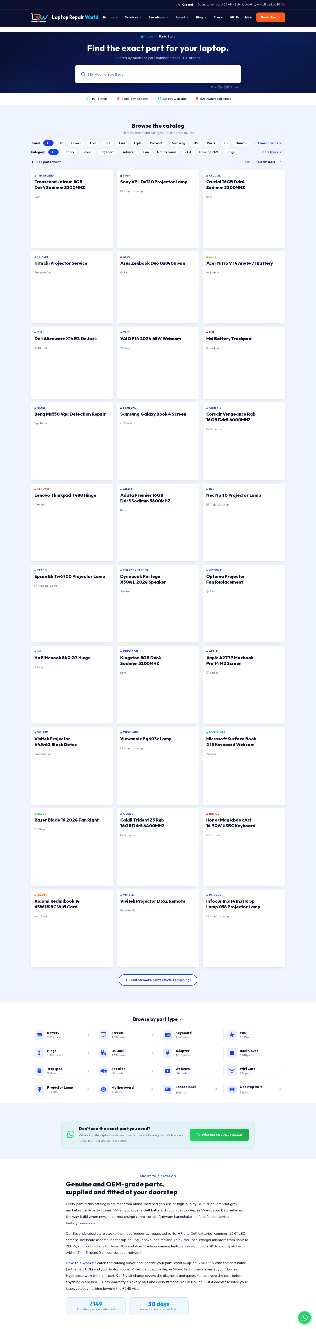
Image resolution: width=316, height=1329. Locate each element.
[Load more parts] (158, 980)
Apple (137, 143)
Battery (69, 152)
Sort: (248, 161)
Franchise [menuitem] (241, 17)
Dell (107, 143)
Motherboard (166, 152)
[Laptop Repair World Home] (65, 17)
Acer (93, 143)
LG (226, 143)
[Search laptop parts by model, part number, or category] (154, 74)
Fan (146, 152)
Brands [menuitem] (110, 17)
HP (61, 143)
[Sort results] (268, 162)
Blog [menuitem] (201, 17)
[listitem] (72, 209)
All (48, 143)
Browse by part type (158, 1019)
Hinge (230, 152)
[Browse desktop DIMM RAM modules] (254, 1089)
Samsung (178, 143)
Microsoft (157, 143)
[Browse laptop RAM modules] (190, 1089)
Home (147, 36)
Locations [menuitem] (158, 17)
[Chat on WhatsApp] (304, 1317)
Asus (121, 143)
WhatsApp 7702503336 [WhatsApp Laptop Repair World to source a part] (219, 1135)
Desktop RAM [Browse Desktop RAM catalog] (208, 152)
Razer (211, 143)
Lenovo (76, 143)
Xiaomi (241, 143)
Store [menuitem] (218, 17)
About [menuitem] (182, 17)
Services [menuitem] (133, 17)
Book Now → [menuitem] (270, 17)
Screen (87, 152)
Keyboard (108, 152)
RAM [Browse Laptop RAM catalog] (188, 152)
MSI (196, 143)
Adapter (129, 152)
